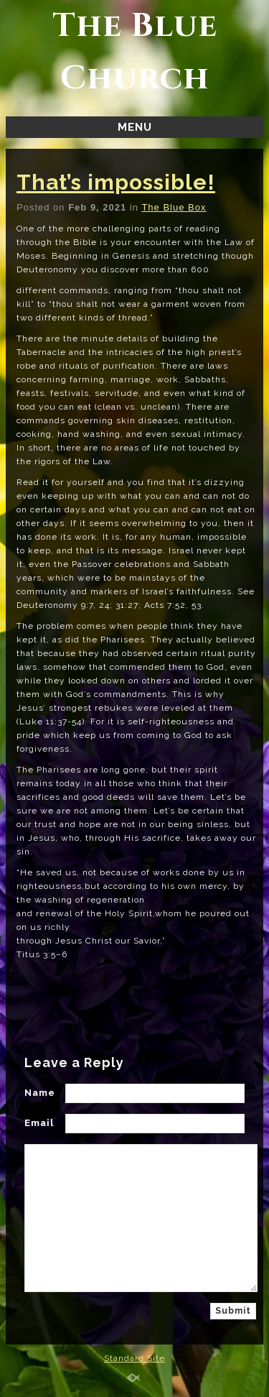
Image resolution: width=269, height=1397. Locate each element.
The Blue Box (173, 207)
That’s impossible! (115, 182)
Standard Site (134, 1358)
